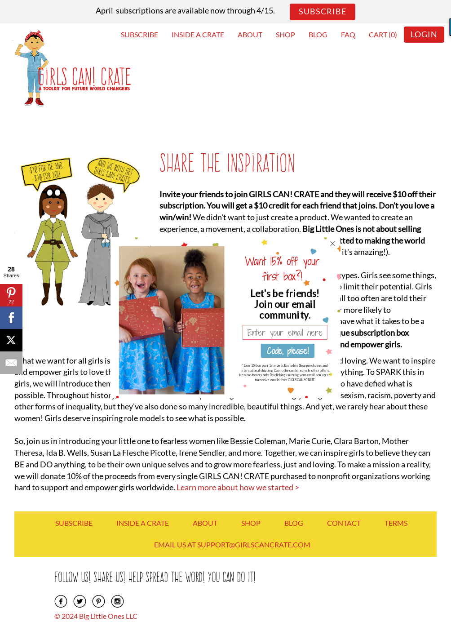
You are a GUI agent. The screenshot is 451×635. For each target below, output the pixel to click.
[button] (285, 303)
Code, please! (287, 350)
